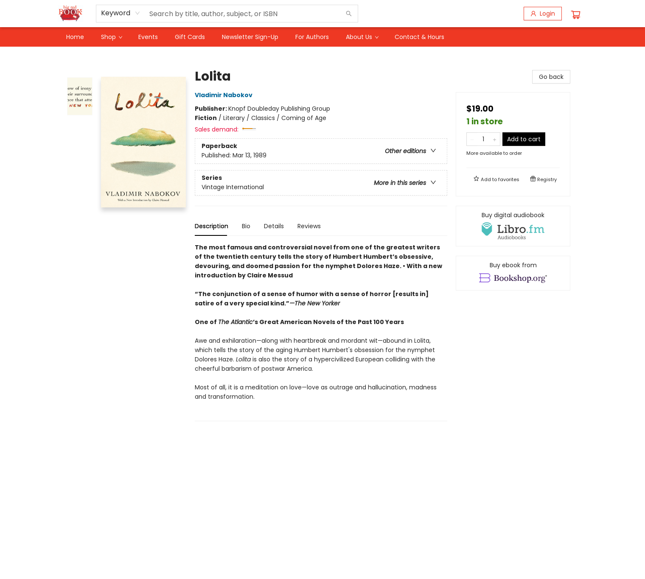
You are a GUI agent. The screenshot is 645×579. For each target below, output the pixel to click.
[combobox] (120, 13)
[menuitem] (75, 37)
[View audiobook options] (513, 226)
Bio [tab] (246, 226)
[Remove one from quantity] (472, 139)
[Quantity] (483, 139)
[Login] (543, 13)
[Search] (348, 13)
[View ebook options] (513, 273)
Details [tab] (274, 226)
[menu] (322, 37)
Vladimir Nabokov (225, 95)
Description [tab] (211, 226)
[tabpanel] (321, 332)
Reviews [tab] (309, 226)
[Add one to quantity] (494, 139)
